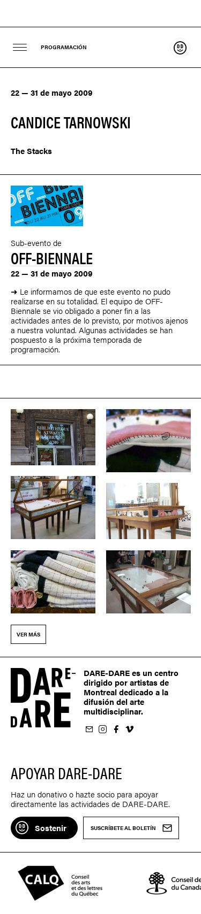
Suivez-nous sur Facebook (115, 729)
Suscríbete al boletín (89, 729)
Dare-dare (100, 13)
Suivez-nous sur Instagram (102, 729)
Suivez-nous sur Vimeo (129, 729)
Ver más (28, 634)
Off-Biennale (52, 257)
